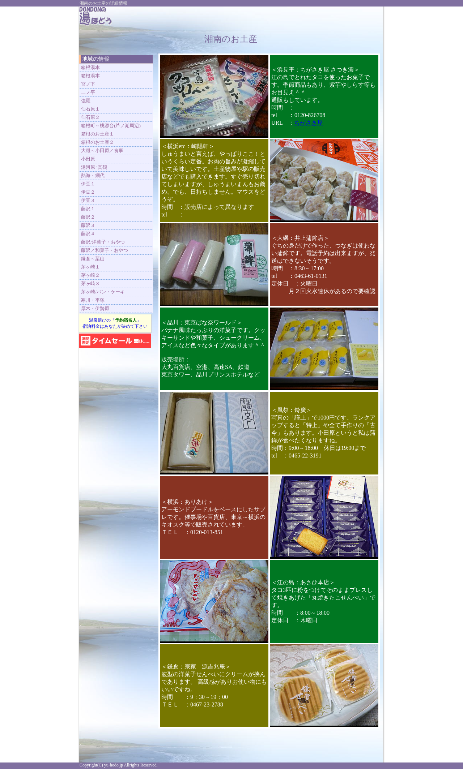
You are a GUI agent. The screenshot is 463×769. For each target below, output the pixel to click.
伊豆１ (88, 183)
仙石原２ (90, 117)
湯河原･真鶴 (94, 167)
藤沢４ (88, 233)
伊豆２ (88, 192)
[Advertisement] (293, 17)
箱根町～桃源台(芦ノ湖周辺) (111, 125)
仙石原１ (90, 109)
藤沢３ (88, 225)
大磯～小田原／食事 (102, 150)
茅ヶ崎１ (90, 267)
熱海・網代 (93, 175)
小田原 (88, 159)
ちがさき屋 (308, 123)
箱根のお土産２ (97, 142)
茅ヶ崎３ (90, 283)
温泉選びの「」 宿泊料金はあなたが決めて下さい (115, 323)
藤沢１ (88, 208)
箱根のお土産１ (97, 134)
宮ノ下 (88, 84)
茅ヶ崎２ (90, 275)
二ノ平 (88, 92)
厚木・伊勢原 (95, 308)
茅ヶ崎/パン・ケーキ (103, 292)
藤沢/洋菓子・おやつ (103, 242)
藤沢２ (88, 217)
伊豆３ (88, 200)
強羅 (85, 100)
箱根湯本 (90, 67)
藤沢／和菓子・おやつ (104, 250)
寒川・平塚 (93, 300)
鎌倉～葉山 (93, 258)
